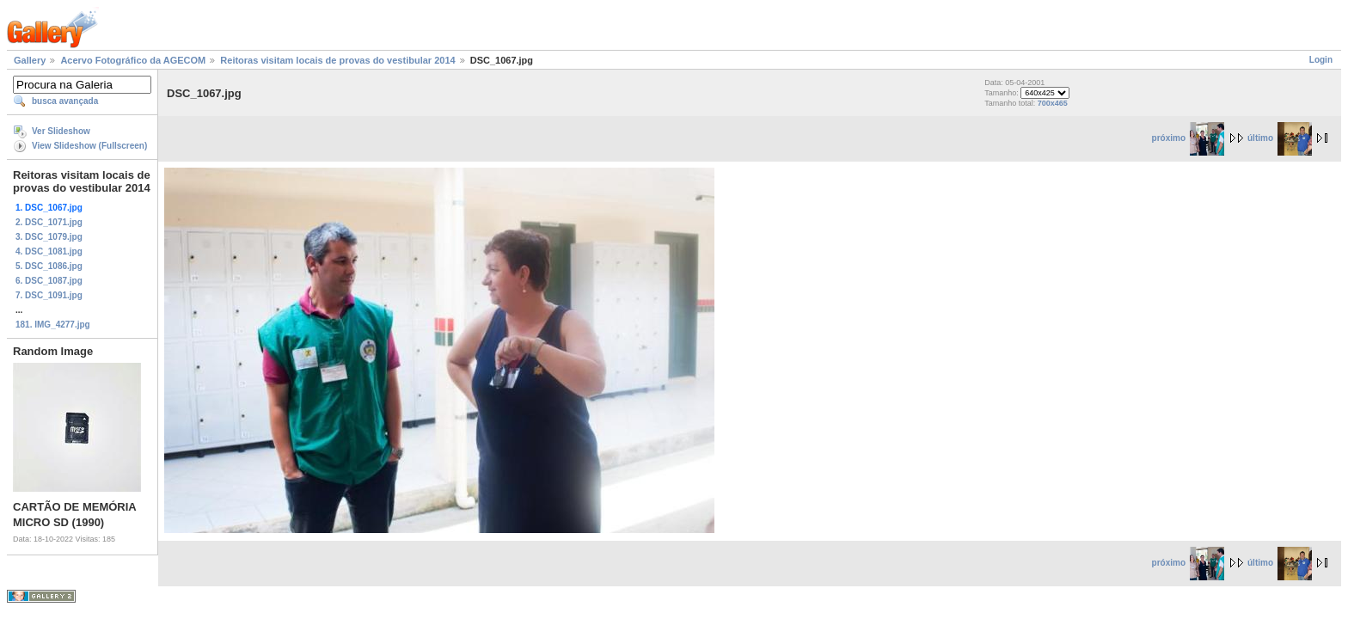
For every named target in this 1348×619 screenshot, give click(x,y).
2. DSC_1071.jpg (49, 222)
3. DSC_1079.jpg (49, 237)
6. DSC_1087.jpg (49, 280)
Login (1321, 59)
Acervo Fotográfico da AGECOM (132, 60)
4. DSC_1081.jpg (49, 251)
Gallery (30, 60)
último (1279, 138)
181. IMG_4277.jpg (52, 324)
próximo (1188, 138)
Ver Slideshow (61, 131)
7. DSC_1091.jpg (49, 295)
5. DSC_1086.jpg (49, 266)
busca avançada (65, 101)
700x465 (1053, 103)
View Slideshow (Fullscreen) (89, 145)
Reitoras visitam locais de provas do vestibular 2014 (337, 60)
